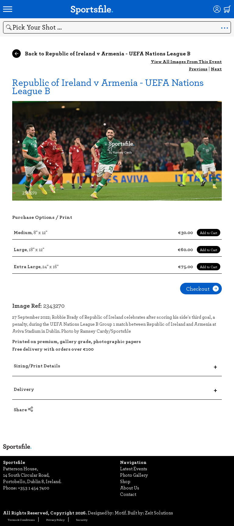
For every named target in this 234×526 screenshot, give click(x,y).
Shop (125, 481)
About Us (129, 488)
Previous (198, 68)
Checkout (202, 288)
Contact (128, 494)
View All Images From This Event (186, 61)
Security (81, 519)
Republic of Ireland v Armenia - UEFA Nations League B (108, 86)
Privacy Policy (55, 519)
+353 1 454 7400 (33, 488)
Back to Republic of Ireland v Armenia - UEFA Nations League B (101, 53)
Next (216, 68)
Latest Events (133, 468)
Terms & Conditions (21, 519)
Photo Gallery (134, 475)
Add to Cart (208, 232)
